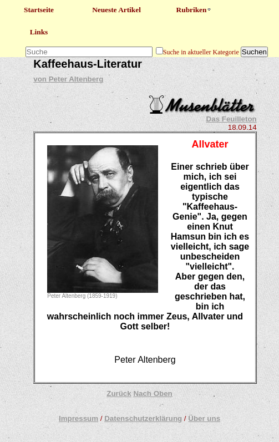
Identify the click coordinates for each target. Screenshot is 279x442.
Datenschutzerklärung (143, 418)
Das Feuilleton (231, 119)
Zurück (118, 393)
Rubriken (194, 10)
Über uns (204, 418)
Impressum (78, 418)
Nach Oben (152, 393)
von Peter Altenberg (68, 79)
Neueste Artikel (116, 10)
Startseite (39, 10)
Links (39, 32)
